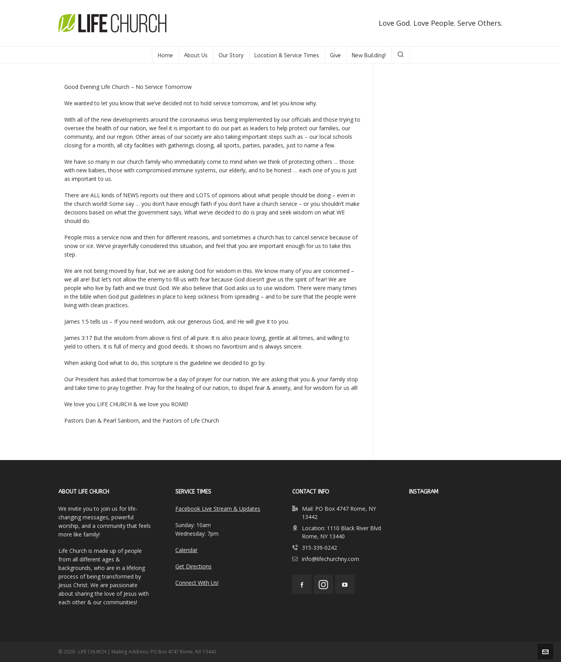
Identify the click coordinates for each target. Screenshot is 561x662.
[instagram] (323, 584)
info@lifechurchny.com (330, 559)
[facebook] (302, 584)
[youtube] (345, 584)
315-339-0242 (319, 547)
